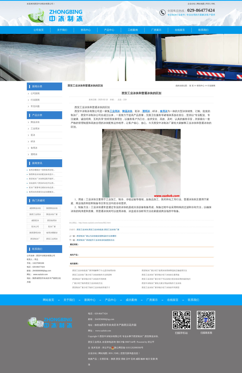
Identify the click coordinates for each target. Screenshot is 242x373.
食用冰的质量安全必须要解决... (42, 192)
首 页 (191, 86)
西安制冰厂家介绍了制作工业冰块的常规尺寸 (91, 287)
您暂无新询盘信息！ (130, 353)
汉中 (128, 359)
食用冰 (34, 148)
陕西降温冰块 (52, 208)
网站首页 (48, 299)
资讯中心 (86, 30)
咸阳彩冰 (35, 220)
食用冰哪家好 (52, 233)
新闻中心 (90, 299)
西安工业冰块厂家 (111, 229)
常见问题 (35, 106)
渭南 (123, 359)
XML (213, 4)
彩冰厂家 (52, 226)
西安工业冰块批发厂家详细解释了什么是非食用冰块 (94, 270)
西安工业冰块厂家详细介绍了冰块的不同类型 (160, 287)
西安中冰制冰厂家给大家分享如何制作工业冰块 (161, 283)
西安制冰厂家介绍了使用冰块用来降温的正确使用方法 (164, 270)
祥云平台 (106, 347)
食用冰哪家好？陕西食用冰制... (42, 170)
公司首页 (39, 30)
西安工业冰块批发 (96, 229)
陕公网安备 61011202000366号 (127, 347)
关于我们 (62, 30)
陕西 (113, 359)
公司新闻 (35, 93)
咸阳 (138, 359)
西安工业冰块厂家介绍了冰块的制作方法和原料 (92, 275)
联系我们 (203, 30)
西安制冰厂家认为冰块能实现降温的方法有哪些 (96, 236)
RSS (208, 4)
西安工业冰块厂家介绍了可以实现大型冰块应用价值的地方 (166, 279)
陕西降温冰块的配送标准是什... (42, 174)
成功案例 (131, 299)
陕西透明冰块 (35, 233)
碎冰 (33, 141)
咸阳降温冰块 (35, 208)
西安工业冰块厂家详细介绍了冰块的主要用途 (160, 275)
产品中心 (109, 30)
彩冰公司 (35, 226)
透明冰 (34, 154)
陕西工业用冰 (35, 214)
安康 (153, 359)
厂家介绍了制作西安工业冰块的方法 (87, 283)
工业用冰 (35, 128)
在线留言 (180, 30)
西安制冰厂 (35, 239)
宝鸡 (133, 359)
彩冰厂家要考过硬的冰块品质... (42, 187)
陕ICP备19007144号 (126, 342)
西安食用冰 (52, 220)
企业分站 (191, 4)
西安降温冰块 (151, 336)
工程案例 (133, 30)
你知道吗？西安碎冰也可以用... (42, 183)
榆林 (143, 359)
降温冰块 (35, 122)
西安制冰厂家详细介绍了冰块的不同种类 (89, 279)
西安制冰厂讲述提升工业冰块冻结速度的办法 (95, 240)
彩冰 (33, 135)
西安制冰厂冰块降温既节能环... (42, 179)
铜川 (148, 359)
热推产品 (92, 359)
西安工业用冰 (52, 239)
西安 (118, 359)
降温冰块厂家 (52, 214)
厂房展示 (156, 30)
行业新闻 (35, 100)
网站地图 (200, 4)
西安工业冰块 (82, 229)
